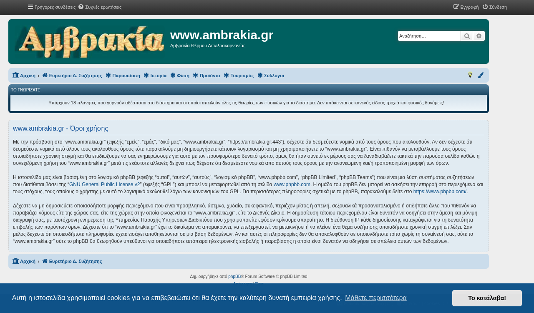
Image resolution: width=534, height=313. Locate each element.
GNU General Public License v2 (104, 184)
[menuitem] (99, 7)
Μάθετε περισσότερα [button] (376, 297)
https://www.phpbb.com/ (439, 191)
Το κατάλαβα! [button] (487, 298)
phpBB (234, 276)
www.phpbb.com (292, 184)
